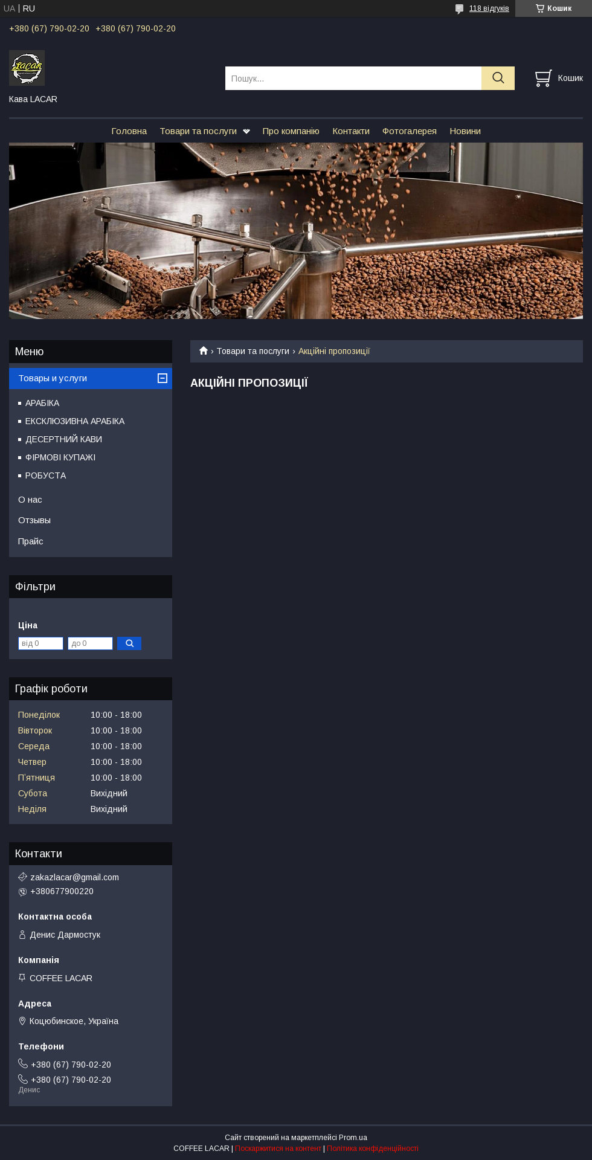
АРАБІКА (42, 403)
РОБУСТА (45, 475)
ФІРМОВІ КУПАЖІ (60, 457)
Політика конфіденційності (373, 1148)
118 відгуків (489, 8)
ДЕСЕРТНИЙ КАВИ (63, 439)
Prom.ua (353, 1137)
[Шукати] (498, 78)
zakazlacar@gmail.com (74, 877)
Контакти (351, 131)
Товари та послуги (198, 131)
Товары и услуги (52, 378)
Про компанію (291, 131)
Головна (129, 131)
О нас (30, 499)
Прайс (30, 541)
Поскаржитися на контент (278, 1148)
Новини (465, 131)
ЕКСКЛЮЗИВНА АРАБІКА (74, 421)
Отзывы (34, 520)
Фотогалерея (409, 131)
